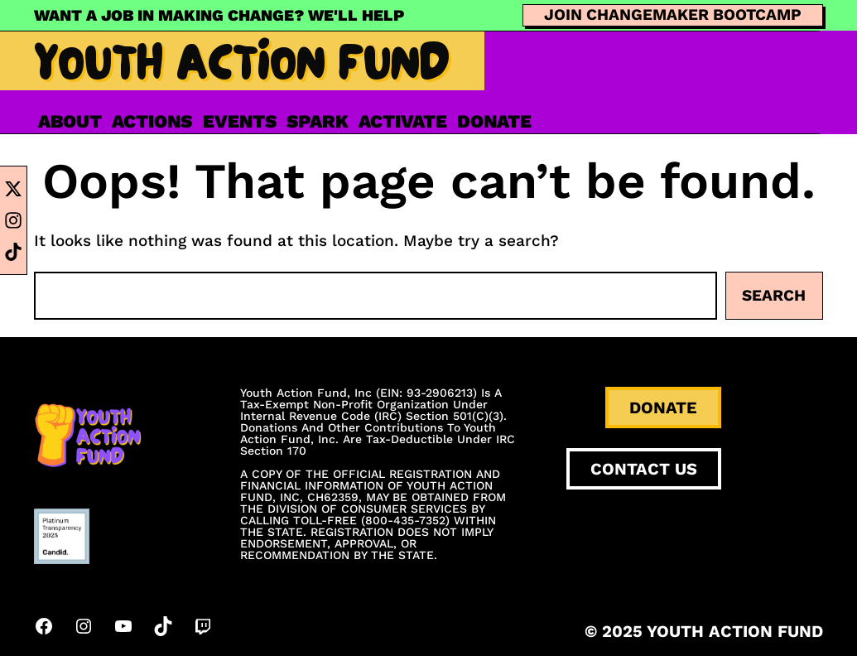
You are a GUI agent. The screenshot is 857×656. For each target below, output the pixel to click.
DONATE (663, 407)
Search (774, 295)
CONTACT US (643, 469)
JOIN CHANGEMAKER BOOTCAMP (673, 14)
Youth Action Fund (242, 70)
